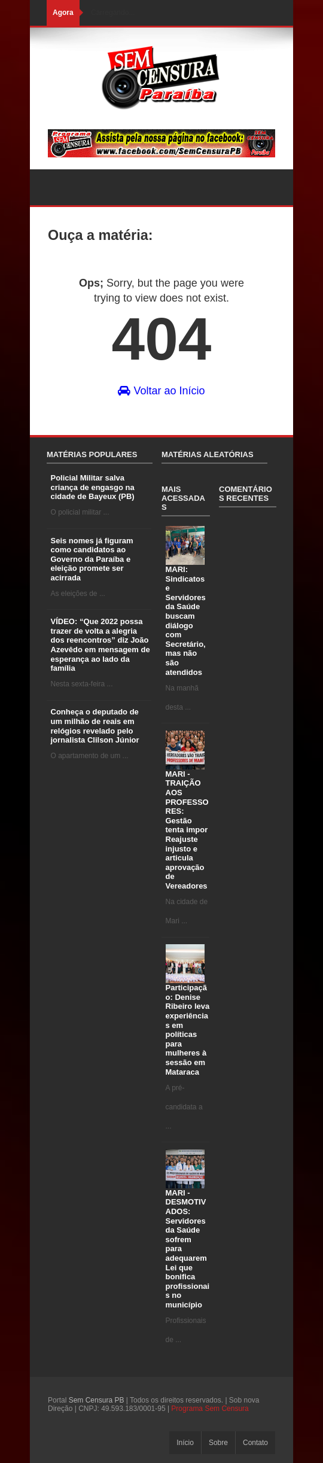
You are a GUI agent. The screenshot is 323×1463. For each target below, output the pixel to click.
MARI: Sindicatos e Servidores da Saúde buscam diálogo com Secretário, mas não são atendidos (186, 621)
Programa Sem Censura (209, 1408)
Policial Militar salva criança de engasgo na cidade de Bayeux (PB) (93, 487)
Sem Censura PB (96, 1400)
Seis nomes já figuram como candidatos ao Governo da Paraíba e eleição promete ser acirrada (92, 559)
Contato (255, 1442)
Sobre (218, 1442)
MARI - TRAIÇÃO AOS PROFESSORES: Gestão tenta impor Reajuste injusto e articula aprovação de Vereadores (187, 829)
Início (185, 1442)
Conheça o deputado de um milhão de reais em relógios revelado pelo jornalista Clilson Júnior (95, 725)
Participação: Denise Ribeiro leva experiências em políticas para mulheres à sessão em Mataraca (188, 1029)
